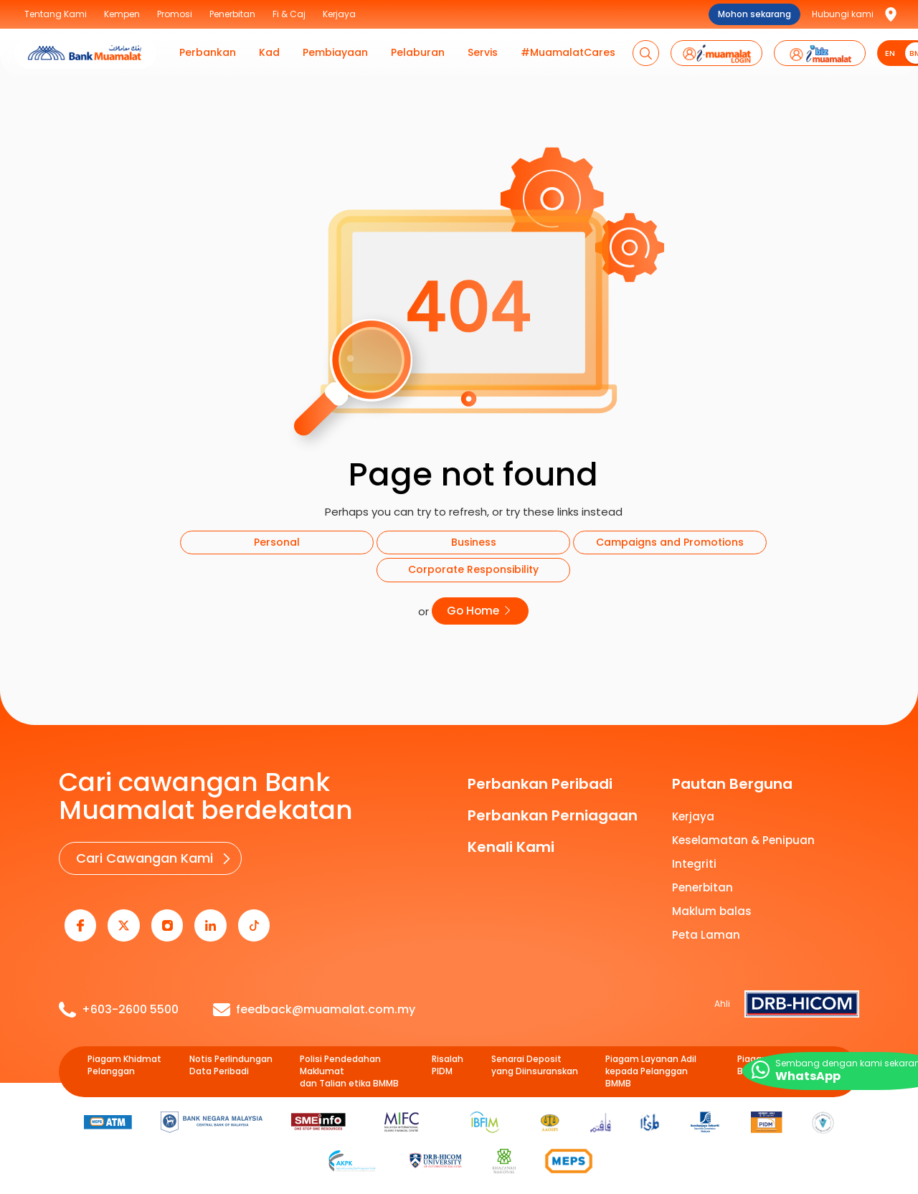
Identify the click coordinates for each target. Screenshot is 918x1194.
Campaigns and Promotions (670, 542)
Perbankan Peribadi (540, 780)
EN (890, 53)
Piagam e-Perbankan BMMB (784, 1053)
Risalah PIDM (447, 1053)
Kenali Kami (511, 843)
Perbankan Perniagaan (553, 812)
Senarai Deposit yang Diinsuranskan (534, 1053)
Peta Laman (706, 931)
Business (473, 542)
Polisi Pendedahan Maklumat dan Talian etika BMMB (349, 1059)
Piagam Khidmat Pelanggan (124, 1053)
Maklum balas (712, 907)
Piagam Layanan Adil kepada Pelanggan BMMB (650, 1059)
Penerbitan (702, 883)
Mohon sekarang (754, 14)
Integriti (694, 860)
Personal (277, 542)
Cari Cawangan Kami (140, 853)
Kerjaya (693, 812)
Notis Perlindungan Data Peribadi (231, 1053)
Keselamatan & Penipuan (743, 836)
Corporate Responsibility (473, 569)
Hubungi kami (843, 14)
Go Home (480, 609)
